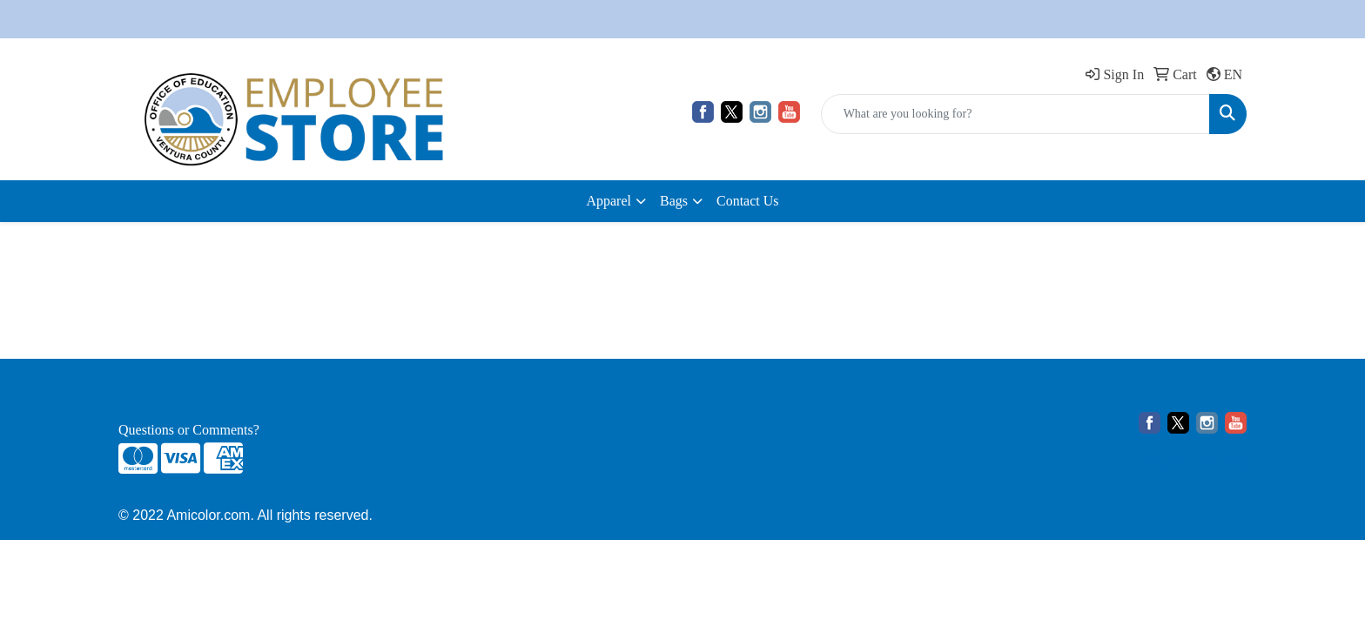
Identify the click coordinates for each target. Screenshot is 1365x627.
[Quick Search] (1015, 114)
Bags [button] (674, 200)
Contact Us (747, 200)
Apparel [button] (608, 200)
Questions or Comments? (188, 429)
